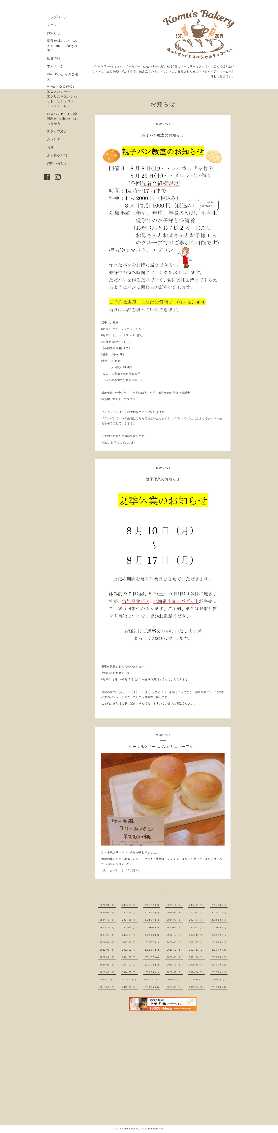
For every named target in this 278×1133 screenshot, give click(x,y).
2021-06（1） (175, 957)
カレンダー (55, 139)
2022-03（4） (108, 949)
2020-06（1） (152, 972)
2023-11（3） (130, 927)
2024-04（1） (197, 919)
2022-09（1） (108, 942)
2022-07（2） (152, 942)
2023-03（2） (152, 935)
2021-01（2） (130, 964)
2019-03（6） (220, 987)
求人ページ (55, 66)
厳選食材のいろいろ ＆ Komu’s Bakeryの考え (62, 45)
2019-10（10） (197, 979)
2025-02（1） (175, 912)
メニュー (53, 25)
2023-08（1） (175, 927)
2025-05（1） (130, 912)
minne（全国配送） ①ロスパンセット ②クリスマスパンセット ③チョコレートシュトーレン (63, 96)
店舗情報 (53, 58)
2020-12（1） (152, 964)
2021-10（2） (220, 949)
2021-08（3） (130, 957)
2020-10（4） (197, 964)
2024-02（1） (220, 919)
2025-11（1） (175, 905)
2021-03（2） (220, 957)
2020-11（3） (175, 964)
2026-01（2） (130, 905)
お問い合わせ (57, 163)
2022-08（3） (130, 942)
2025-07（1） (108, 912)
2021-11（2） (197, 949)
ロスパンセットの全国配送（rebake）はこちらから (63, 118)
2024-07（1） (152, 919)
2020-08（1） (108, 972)
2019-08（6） (108, 987)
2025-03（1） (152, 912)
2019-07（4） (130, 987)
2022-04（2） (220, 942)
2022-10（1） (220, 935)
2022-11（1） (197, 935)
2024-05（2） (175, 919)
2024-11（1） (220, 912)
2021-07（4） (152, 957)
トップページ (57, 17)
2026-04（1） (108, 905)
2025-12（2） (152, 905)
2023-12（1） (108, 927)
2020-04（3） (197, 972)
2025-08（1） (220, 905)
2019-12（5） (152, 979)
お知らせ (53, 33)
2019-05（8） (175, 987)
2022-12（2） (175, 935)
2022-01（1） (152, 949)
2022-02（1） (130, 949)
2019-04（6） (197, 987)
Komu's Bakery (130, 1128)
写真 (50, 147)
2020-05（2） (175, 972)
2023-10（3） (152, 927)
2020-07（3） (130, 972)
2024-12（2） (197, 912)
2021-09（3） (108, 957)
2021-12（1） (175, 949)
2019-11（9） (174, 979)
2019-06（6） (152, 987)
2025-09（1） (197, 905)
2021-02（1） (108, 964)
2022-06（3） (175, 942)
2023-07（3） (197, 927)
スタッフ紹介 (57, 131)
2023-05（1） (108, 935)
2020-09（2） (220, 964)
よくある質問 (57, 155)
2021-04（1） (197, 957)
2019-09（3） (220, 979)
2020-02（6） (107, 979)
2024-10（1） (108, 919)
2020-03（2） (220, 972)
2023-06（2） (220, 927)
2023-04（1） (130, 935)
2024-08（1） (130, 919)
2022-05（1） (197, 942)
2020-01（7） (129, 979)
